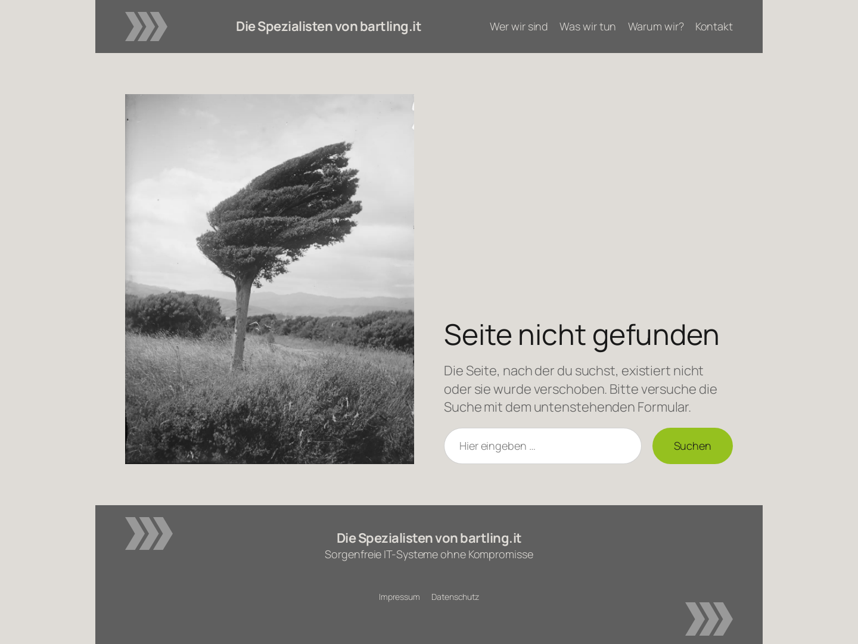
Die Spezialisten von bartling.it (328, 26)
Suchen (692, 445)
